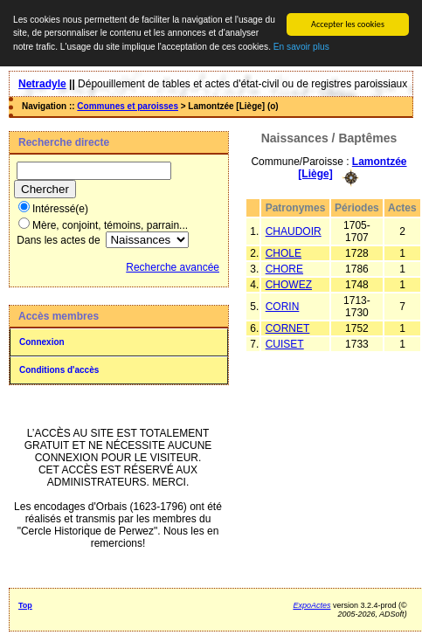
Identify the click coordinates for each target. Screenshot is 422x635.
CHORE (284, 269)
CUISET (285, 344)
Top (25, 605)
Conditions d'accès (59, 370)
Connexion (42, 342)
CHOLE (283, 253)
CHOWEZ (289, 285)
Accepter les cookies (347, 24)
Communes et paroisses (127, 106)
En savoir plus (301, 47)
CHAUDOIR (294, 231)
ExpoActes (311, 605)
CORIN (283, 306)
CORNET (288, 328)
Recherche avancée (172, 267)
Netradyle (42, 84)
